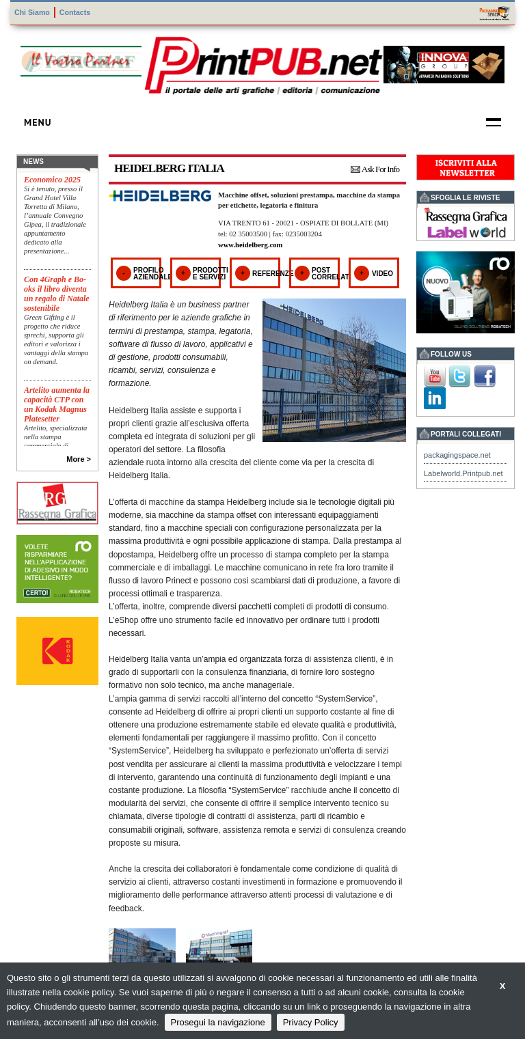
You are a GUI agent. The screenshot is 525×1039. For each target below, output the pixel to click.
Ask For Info (380, 169)
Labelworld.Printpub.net (463, 473)
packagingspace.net (457, 455)
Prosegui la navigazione (218, 1022)
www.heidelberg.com (250, 245)
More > (78, 459)
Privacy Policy (310, 1022)
